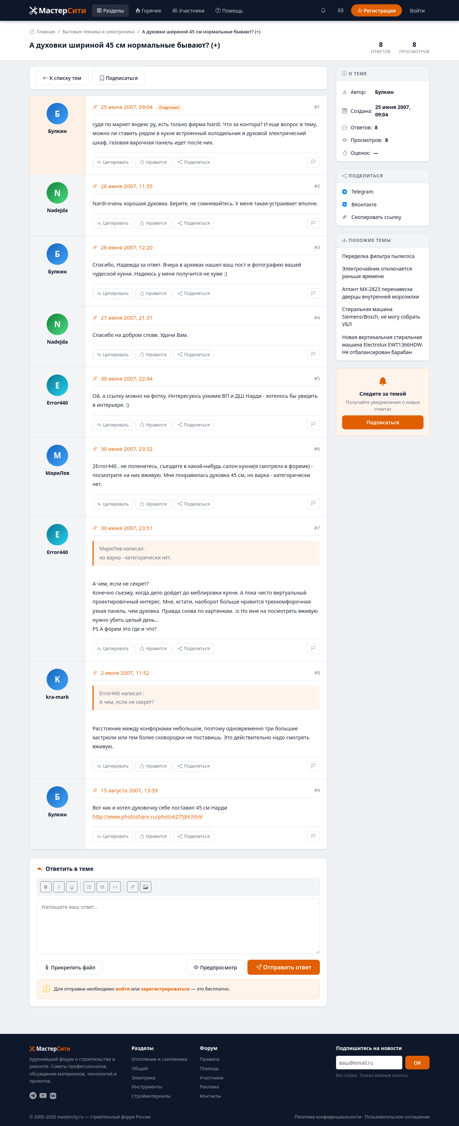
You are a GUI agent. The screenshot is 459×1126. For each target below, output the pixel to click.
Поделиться (194, 162)
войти (123, 989)
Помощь (209, 1068)
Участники (211, 1077)
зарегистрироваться (165, 989)
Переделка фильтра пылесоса (378, 256)
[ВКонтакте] (53, 1096)
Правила (209, 1059)
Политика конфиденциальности (328, 1117)
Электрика (143, 1077)
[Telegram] (33, 1096)
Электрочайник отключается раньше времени (377, 272)
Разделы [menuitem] (110, 10)
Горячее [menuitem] (148, 10)
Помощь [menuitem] (229, 10)
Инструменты (147, 1086)
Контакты (210, 1096)
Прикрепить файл (69, 967)
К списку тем (62, 78)
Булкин (384, 92)
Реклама (209, 1086)
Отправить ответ (283, 967)
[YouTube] (43, 1096)
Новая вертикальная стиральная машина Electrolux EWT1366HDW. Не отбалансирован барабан (382, 345)
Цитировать (113, 162)
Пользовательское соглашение (397, 1117)
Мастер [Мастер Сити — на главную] (57, 10)
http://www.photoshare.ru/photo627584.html (148, 816)
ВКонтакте (359, 204)
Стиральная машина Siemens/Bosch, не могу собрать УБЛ (381, 317)
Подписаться (118, 78)
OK (417, 1062)
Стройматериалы (151, 1096)
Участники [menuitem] (188, 10)
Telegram (357, 191)
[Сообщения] (340, 10)
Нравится (153, 162)
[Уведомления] (323, 10)
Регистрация (377, 10)
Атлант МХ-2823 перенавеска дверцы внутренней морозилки (380, 293)
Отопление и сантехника (159, 1059)
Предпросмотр (215, 967)
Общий (140, 1068)
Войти (417, 10)
